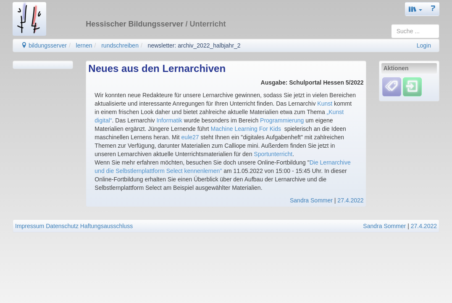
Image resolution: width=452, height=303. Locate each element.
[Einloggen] (412, 86)
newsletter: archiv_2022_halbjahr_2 (194, 45)
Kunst (324, 103)
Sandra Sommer (311, 200)
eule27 (190, 137)
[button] (415, 9)
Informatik (169, 120)
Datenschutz (62, 226)
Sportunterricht (273, 154)
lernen (84, 45)
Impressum (29, 226)
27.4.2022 (350, 200)
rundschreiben (120, 45)
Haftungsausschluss (106, 226)
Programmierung (282, 120)
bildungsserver (44, 45)
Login (424, 45)
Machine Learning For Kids (246, 128)
